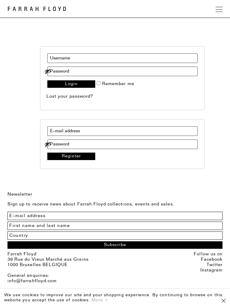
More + (100, 300)
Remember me (115, 84)
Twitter (215, 265)
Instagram (211, 270)
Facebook (212, 259)
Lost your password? (69, 96)
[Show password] (119, 71)
